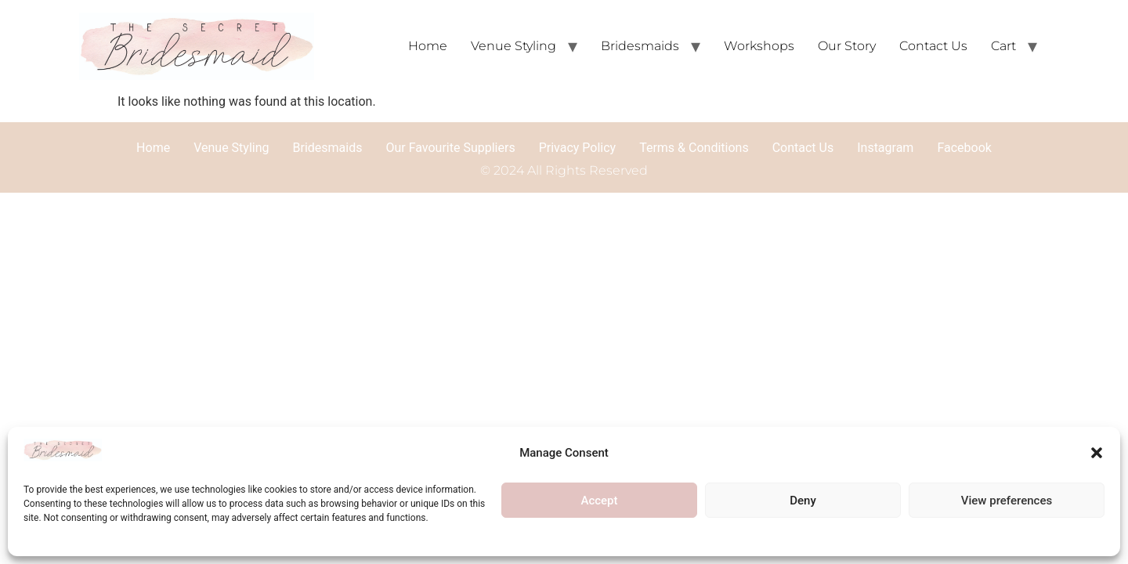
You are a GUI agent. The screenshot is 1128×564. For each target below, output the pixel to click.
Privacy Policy (577, 147)
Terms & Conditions (694, 147)
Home (427, 45)
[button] (1096, 453)
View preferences (1006, 501)
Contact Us (933, 45)
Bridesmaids (640, 45)
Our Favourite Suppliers (450, 147)
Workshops (759, 45)
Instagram (885, 147)
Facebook (964, 147)
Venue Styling (513, 45)
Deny (803, 501)
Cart (1003, 45)
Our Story (847, 45)
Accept (598, 501)
